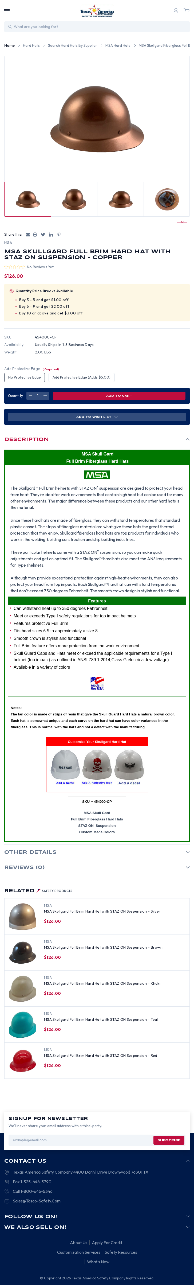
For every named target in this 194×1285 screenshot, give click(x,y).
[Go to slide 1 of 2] (179, 222)
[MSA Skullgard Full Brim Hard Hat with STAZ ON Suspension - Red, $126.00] (22, 1061)
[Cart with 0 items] (186, 10)
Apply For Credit (107, 1242)
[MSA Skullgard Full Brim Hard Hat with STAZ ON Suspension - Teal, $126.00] (22, 1024)
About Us (78, 1242)
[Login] (176, 10)
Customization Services (78, 1252)
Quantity (15, 395)
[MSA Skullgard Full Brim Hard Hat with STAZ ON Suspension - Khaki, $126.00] (22, 988)
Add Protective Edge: (31, 368)
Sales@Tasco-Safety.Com (37, 1201)
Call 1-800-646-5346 (33, 1191)
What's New (98, 1261)
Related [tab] (38, 891)
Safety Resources (121, 1252)
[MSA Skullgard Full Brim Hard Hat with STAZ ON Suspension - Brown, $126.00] (22, 952)
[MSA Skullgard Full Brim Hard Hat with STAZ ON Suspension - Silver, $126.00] (22, 916)
